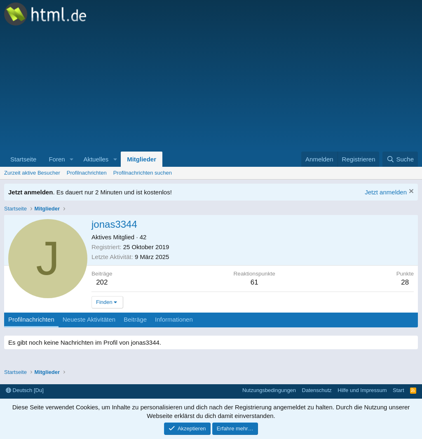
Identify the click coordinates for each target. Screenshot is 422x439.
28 (405, 282)
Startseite (23, 159)
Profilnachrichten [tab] (31, 319)
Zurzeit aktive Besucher (32, 173)
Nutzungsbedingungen (269, 390)
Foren (57, 159)
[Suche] (400, 159)
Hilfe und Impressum (362, 390)
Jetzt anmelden (386, 192)
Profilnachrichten (87, 173)
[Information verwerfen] (410, 192)
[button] (71, 159)
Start (398, 390)
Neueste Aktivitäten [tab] (89, 319)
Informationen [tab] (174, 319)
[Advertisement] (211, 89)
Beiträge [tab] (135, 319)
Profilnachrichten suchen (142, 173)
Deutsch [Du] (25, 390)
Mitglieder (141, 159)
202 (102, 282)
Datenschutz (317, 390)
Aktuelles (95, 159)
